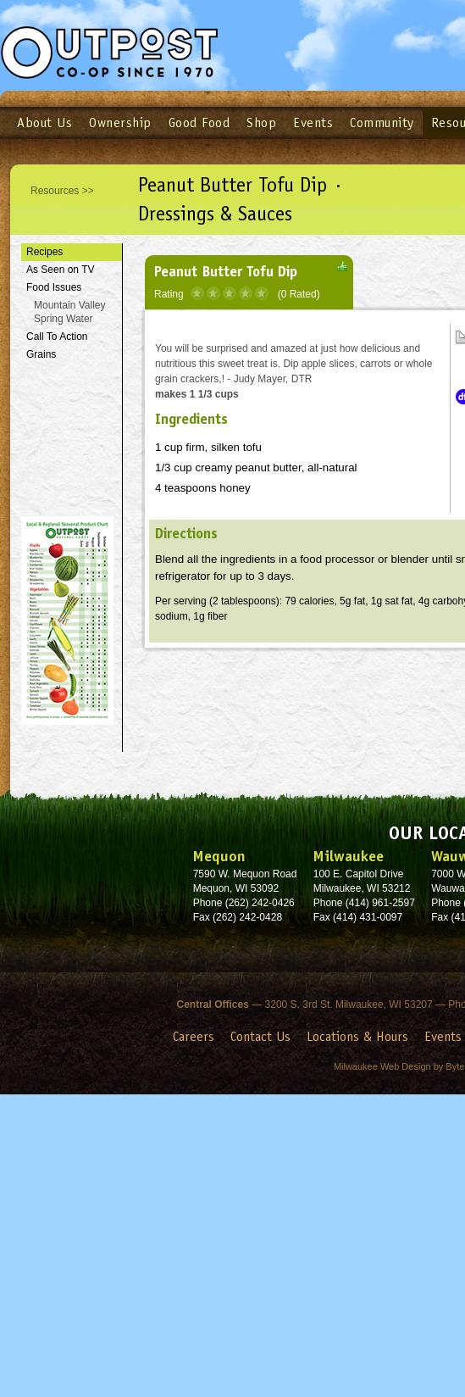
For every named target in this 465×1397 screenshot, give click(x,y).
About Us (44, 122)
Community (382, 122)
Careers (193, 1036)
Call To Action (57, 336)
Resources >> (62, 191)
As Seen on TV (60, 270)
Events (313, 122)
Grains (41, 354)
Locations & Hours (357, 1036)
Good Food (199, 122)
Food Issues (53, 287)
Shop (261, 122)
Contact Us (260, 1036)
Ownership (120, 122)
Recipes (44, 252)
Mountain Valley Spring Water (70, 312)
